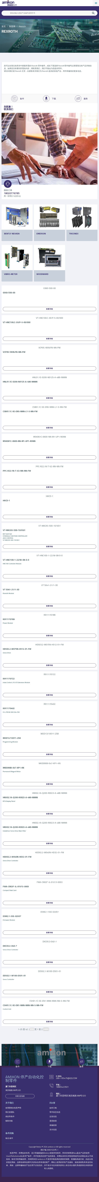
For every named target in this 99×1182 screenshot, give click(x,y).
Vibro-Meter (10, 274)
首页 (4, 26)
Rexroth (22, 26)
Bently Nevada (12, 233)
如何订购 (53, 1107)
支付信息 (53, 1129)
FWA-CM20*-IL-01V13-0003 (16, 886)
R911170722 (9, 678)
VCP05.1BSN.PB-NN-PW (14, 352)
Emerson (41, 233)
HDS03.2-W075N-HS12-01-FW (17, 648)
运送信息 (53, 1116)
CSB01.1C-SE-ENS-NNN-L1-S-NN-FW (20, 411)
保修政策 (53, 1125)
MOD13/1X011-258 (12, 738)
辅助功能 (9, 1120)
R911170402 (9, 708)
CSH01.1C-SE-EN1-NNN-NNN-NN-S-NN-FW (23, 1005)
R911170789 (9, 619)
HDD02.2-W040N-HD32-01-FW (17, 856)
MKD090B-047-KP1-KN (13, 767)
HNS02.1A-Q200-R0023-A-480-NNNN (20, 797)
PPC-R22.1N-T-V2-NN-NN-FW (17, 470)
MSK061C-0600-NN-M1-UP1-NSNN (19, 441)
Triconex (73, 233)
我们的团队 (9, 1112)
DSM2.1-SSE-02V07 (12, 916)
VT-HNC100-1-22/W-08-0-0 (16, 559)
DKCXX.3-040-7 (10, 945)
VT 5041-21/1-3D (11, 589)
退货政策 (53, 1120)
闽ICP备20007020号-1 (49, 1149)
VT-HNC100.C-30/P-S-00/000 (16, 322)
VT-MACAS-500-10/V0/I (14, 530)
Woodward (42, 274)
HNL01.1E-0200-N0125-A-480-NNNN (20, 381)
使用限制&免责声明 (13, 1107)
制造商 (12, 26)
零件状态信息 (55, 1112)
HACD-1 (6, 500)
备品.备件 (9, 1138)
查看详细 (49, 309)
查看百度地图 (20, 1096)
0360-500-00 (9, 292)
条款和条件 (9, 1116)
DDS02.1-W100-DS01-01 (14, 975)
